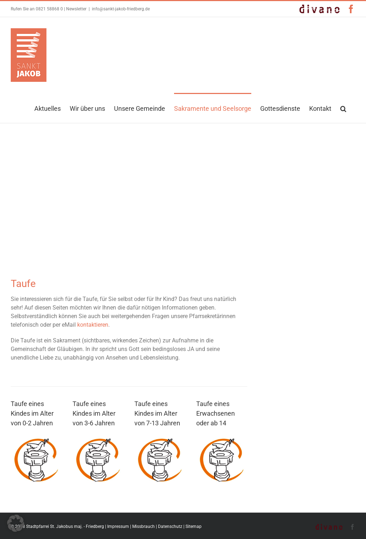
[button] (343, 108)
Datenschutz (170, 526)
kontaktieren (92, 324)
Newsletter (76, 8)
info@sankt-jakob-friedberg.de (121, 8)
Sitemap (194, 526)
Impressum (118, 526)
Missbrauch (143, 526)
